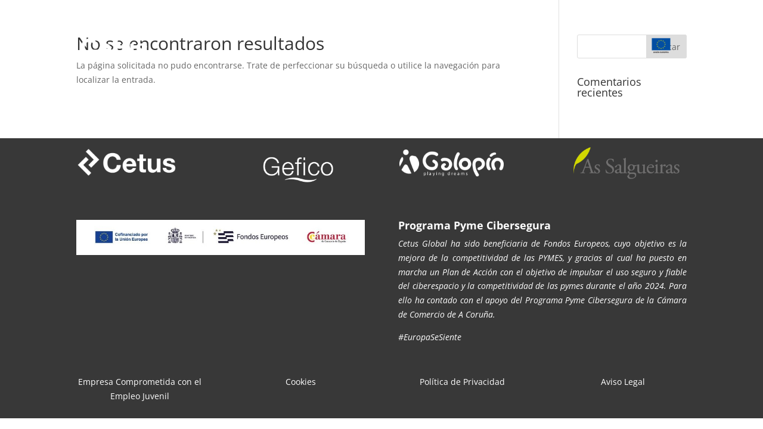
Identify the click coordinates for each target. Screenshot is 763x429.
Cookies (301, 381)
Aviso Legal (623, 381)
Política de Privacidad (462, 381)
